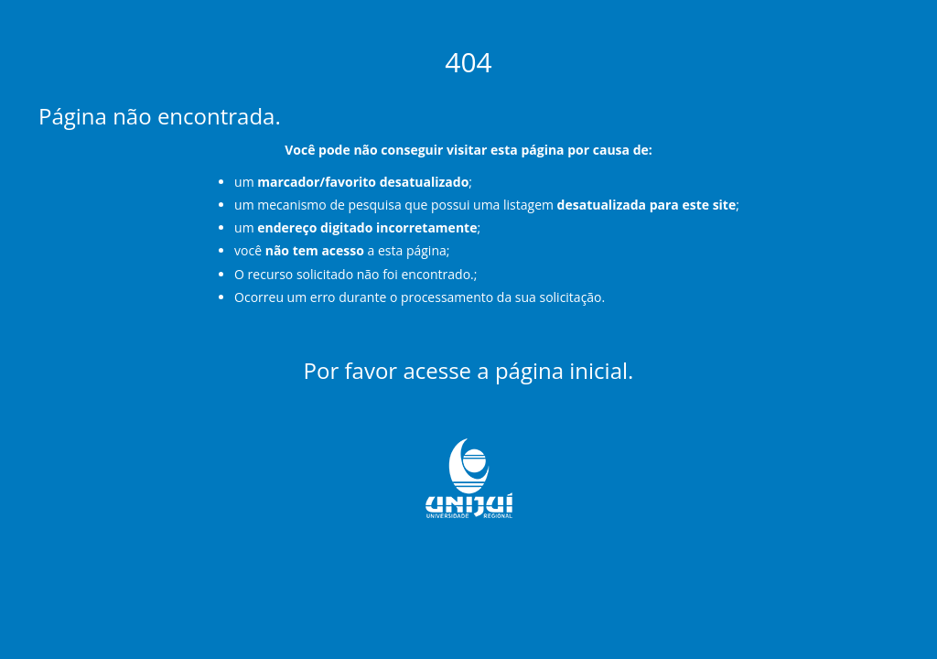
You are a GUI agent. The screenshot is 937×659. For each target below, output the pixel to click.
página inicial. (564, 370)
